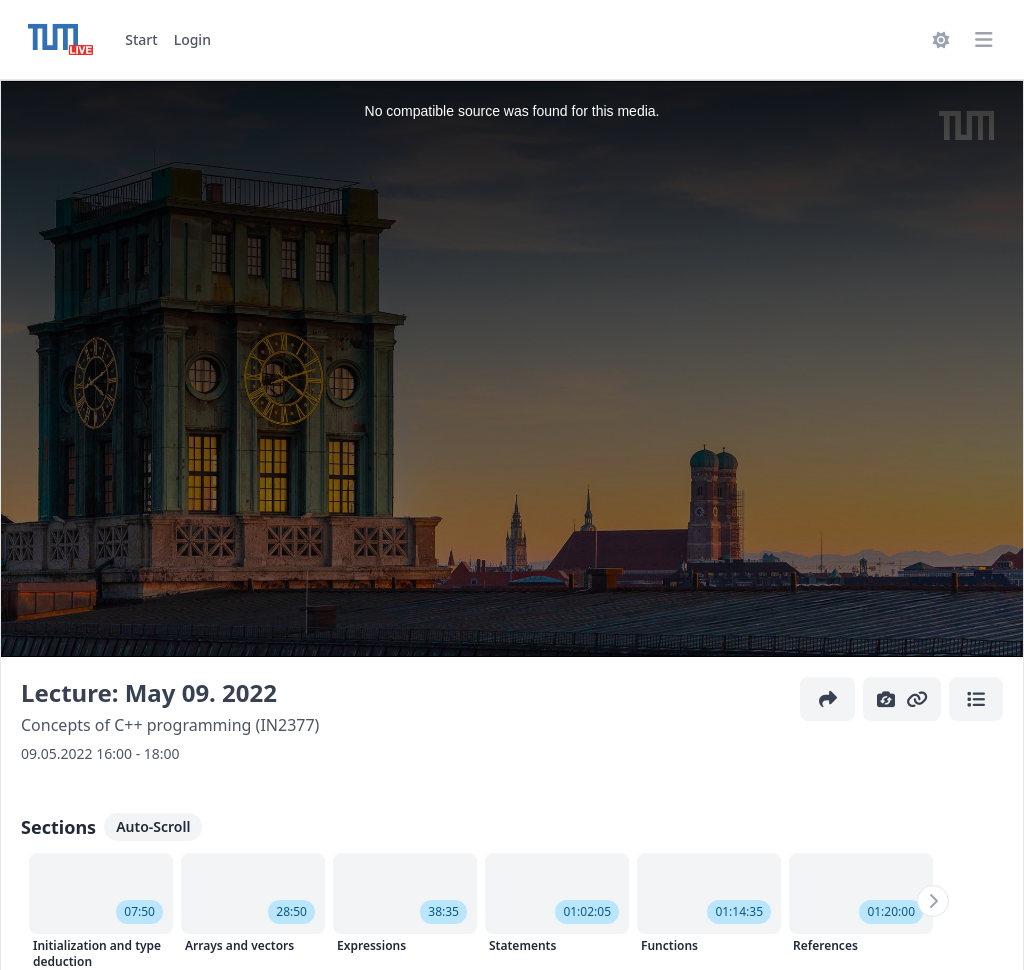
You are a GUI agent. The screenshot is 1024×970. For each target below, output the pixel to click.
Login (192, 39)
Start (141, 39)
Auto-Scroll (153, 826)
